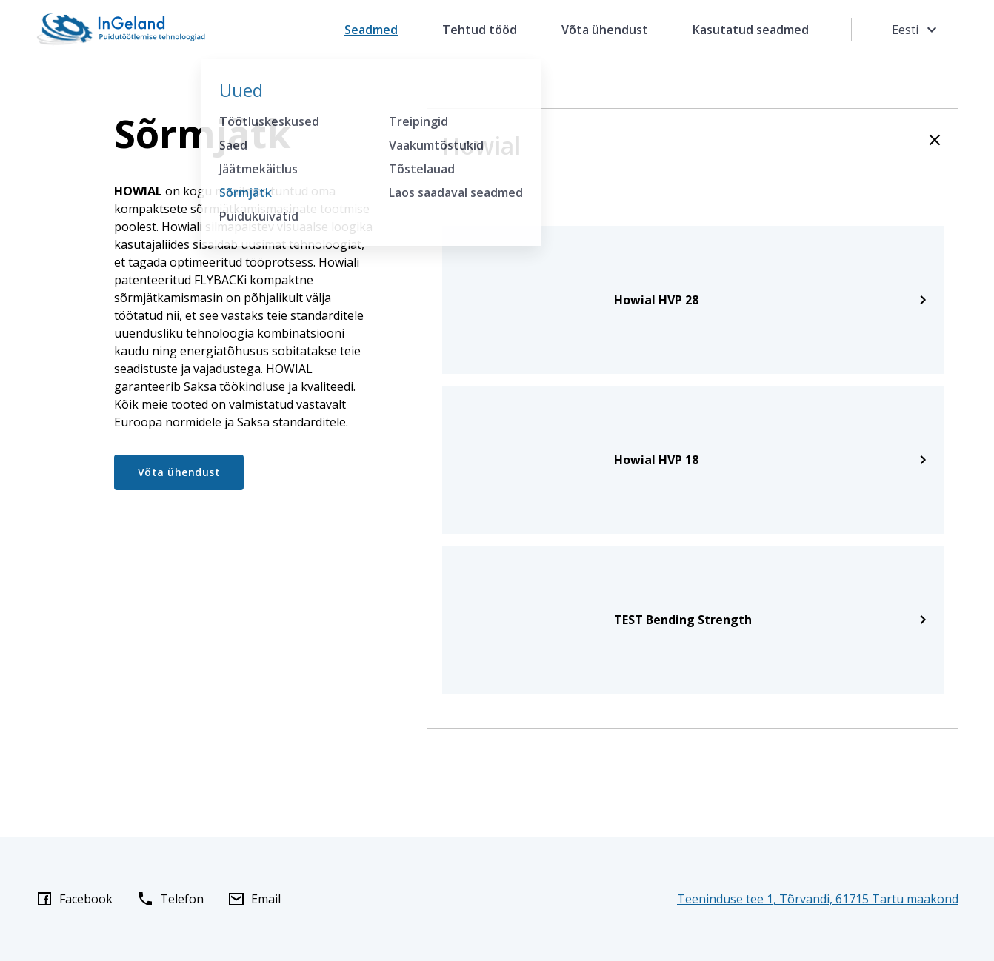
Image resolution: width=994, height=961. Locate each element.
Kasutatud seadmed (751, 29)
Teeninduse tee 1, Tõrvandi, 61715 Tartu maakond (817, 899)
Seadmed (371, 29)
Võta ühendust (604, 29)
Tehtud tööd (479, 29)
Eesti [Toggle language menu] (916, 29)
